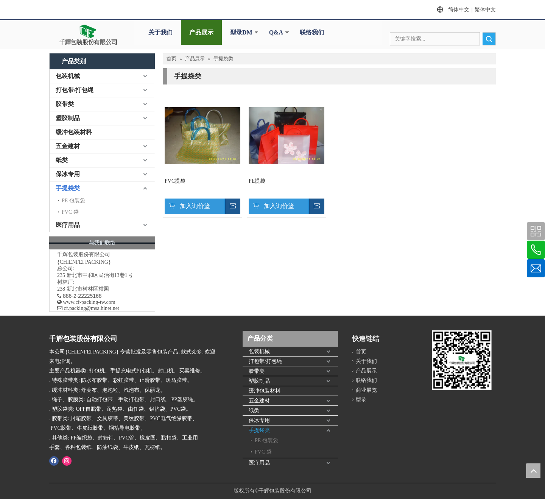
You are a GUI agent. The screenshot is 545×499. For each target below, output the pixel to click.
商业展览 (366, 390)
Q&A (276, 32)
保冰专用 (68, 174)
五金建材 (68, 146)
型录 (361, 399)
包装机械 (68, 76)
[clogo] (88, 35)
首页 (361, 352)
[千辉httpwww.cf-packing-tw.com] (462, 365)
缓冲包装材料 (74, 132)
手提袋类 (68, 188)
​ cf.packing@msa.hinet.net (88, 308)
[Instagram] (67, 461)
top (533, 470)
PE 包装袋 (73, 200)
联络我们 (312, 32)
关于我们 (160, 32)
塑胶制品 (68, 118)
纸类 (62, 160)
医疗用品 (68, 225)
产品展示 (201, 32)
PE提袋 (257, 181)
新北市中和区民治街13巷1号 (100, 275)
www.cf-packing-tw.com (89, 302)
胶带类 (65, 104)
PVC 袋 (70, 212)
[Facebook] (54, 461)
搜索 (489, 39)
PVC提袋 (175, 181)
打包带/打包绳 (74, 90)
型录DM (241, 32)
